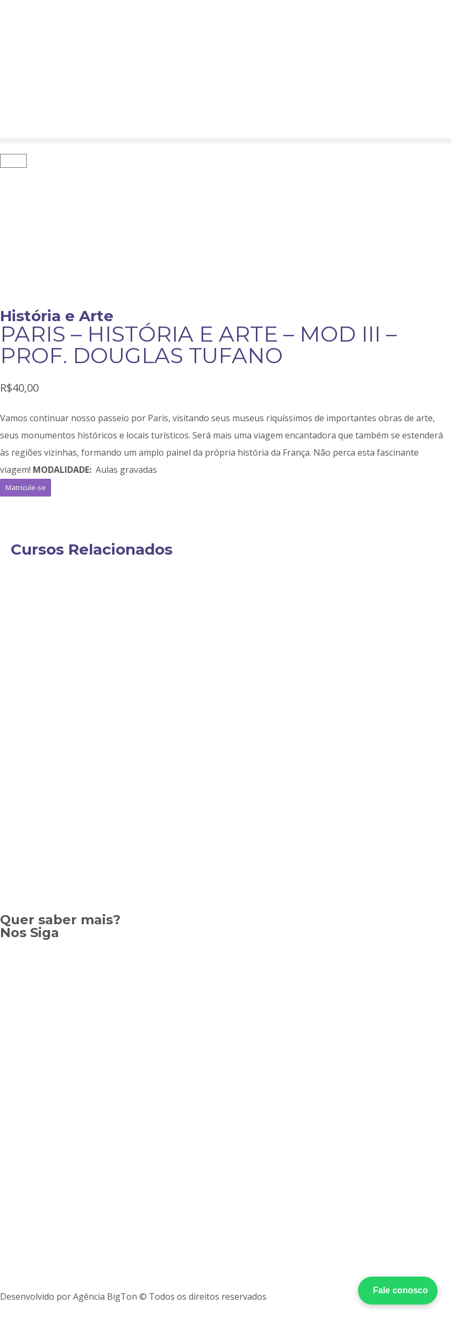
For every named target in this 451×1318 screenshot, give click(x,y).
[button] (225, 141)
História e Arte (56, 316)
